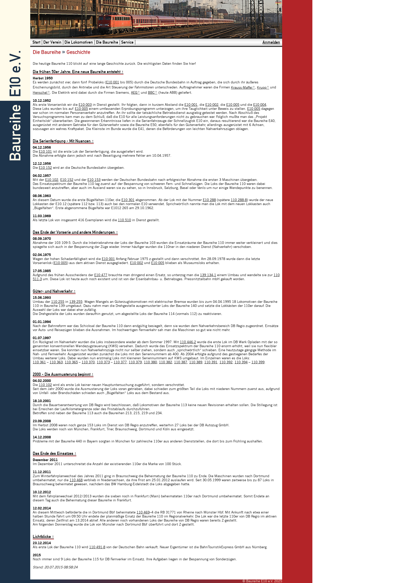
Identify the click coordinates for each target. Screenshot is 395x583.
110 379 (135, 362)
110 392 (226, 362)
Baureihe (15, 132)
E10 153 (94, 180)
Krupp (263, 87)
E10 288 (209, 200)
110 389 (195, 362)
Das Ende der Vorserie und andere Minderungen (75, 232)
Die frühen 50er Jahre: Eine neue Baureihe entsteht (78, 71)
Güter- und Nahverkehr (54, 291)
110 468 (76, 480)
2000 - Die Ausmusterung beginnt (63, 374)
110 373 (103, 362)
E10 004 (259, 105)
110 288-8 (239, 200)
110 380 (150, 362)
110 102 (45, 385)
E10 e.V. (15, 73)
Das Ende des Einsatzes (54, 453)
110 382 (165, 362)
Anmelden (271, 42)
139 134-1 (208, 275)
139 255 (75, 302)
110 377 (120, 362)
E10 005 (232, 105)
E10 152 (45, 168)
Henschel (41, 92)
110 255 (57, 302)
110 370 (88, 362)
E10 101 (45, 151)
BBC (152, 92)
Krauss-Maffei (243, 87)
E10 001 (112, 82)
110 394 (241, 362)
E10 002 (211, 105)
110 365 (71, 362)
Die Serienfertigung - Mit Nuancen (63, 141)
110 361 (39, 362)
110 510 (124, 220)
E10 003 (85, 105)
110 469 (143, 512)
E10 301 (128, 200)
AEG (135, 92)
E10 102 (51, 180)
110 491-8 (97, 547)
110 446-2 (188, 342)
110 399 (258, 362)
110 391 (210, 362)
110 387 (180, 362)
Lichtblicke (43, 536)
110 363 (56, 362)
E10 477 (100, 275)
